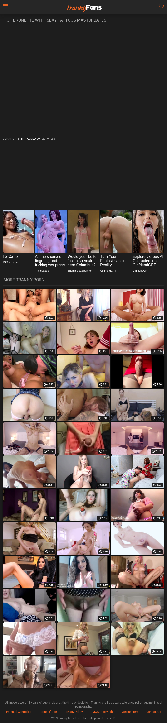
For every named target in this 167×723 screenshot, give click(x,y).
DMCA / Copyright (102, 711)
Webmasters (130, 711)
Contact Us (153, 711)
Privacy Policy (74, 711)
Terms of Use (48, 711)
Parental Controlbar (18, 711)
